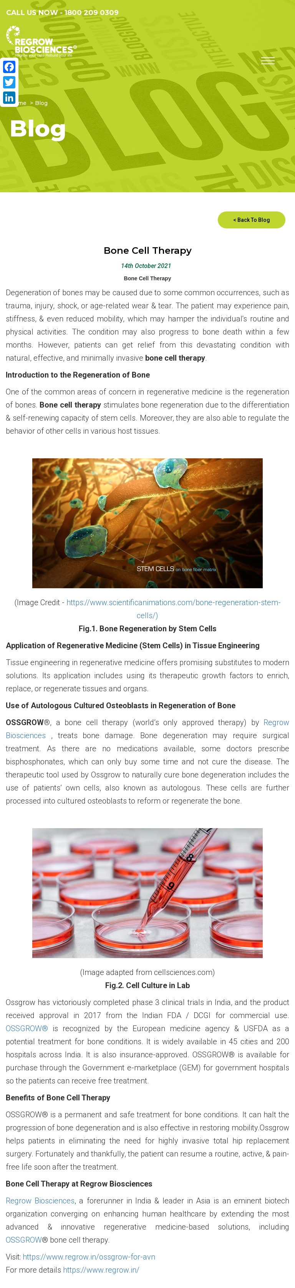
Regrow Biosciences (40, 1200)
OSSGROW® (27, 1028)
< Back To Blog (251, 220)
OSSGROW (24, 1240)
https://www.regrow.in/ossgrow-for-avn (89, 1256)
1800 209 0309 (92, 12)
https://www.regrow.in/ (101, 1270)
